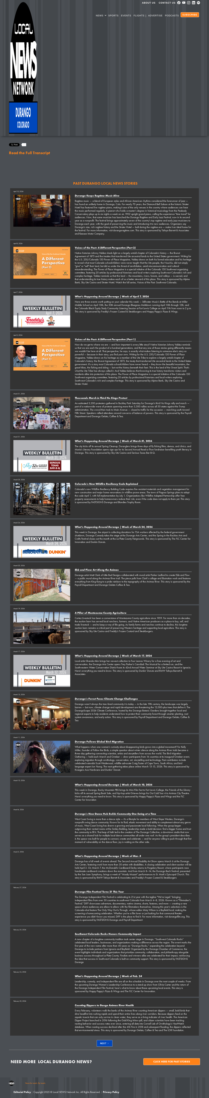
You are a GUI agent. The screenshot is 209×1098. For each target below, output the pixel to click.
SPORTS (113, 15)
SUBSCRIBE (189, 14)
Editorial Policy (22, 1092)
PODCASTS (172, 15)
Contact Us (167, 2)
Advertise (155, 15)
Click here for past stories (171, 1061)
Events (126, 15)
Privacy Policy (111, 1092)
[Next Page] (105, 1043)
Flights (139, 15)
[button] (101, 16)
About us (149, 2)
